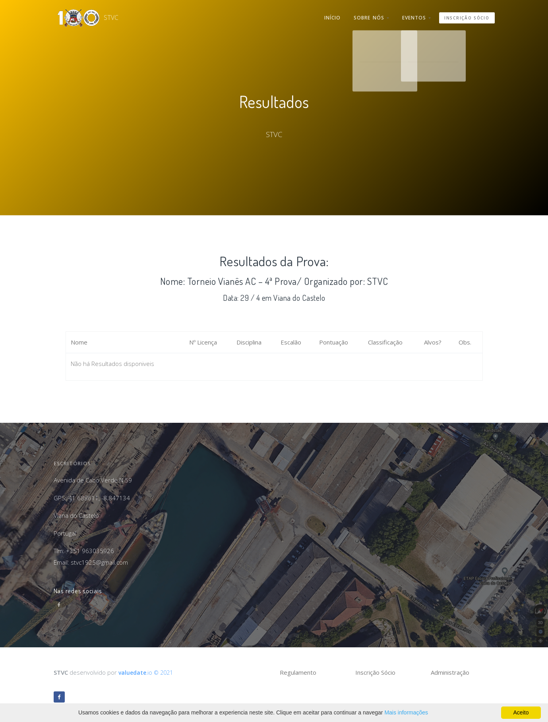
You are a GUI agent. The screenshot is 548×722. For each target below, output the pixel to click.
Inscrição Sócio (467, 15)
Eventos (414, 15)
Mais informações (406, 712)
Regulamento (298, 672)
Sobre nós (366, 15)
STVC (78, 15)
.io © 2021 (147, 672)
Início (324, 15)
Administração (450, 672)
